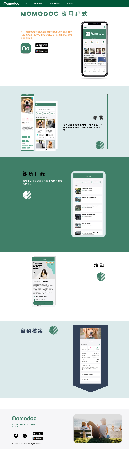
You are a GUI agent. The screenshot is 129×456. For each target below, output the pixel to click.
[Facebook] (16, 436)
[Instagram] (25, 436)
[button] (72, 3)
